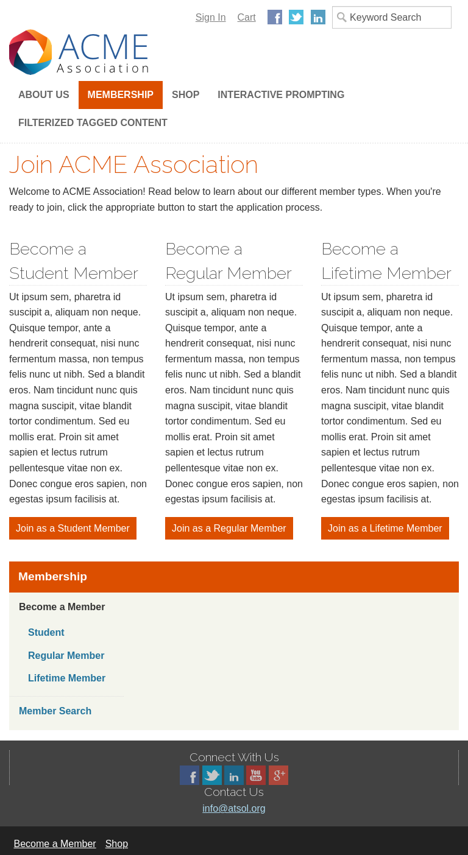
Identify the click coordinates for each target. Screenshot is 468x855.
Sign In (211, 17)
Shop (185, 95)
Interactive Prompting (281, 95)
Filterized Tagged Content (93, 123)
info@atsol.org (233, 808)
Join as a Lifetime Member (385, 528)
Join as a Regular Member (229, 528)
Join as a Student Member (73, 528)
